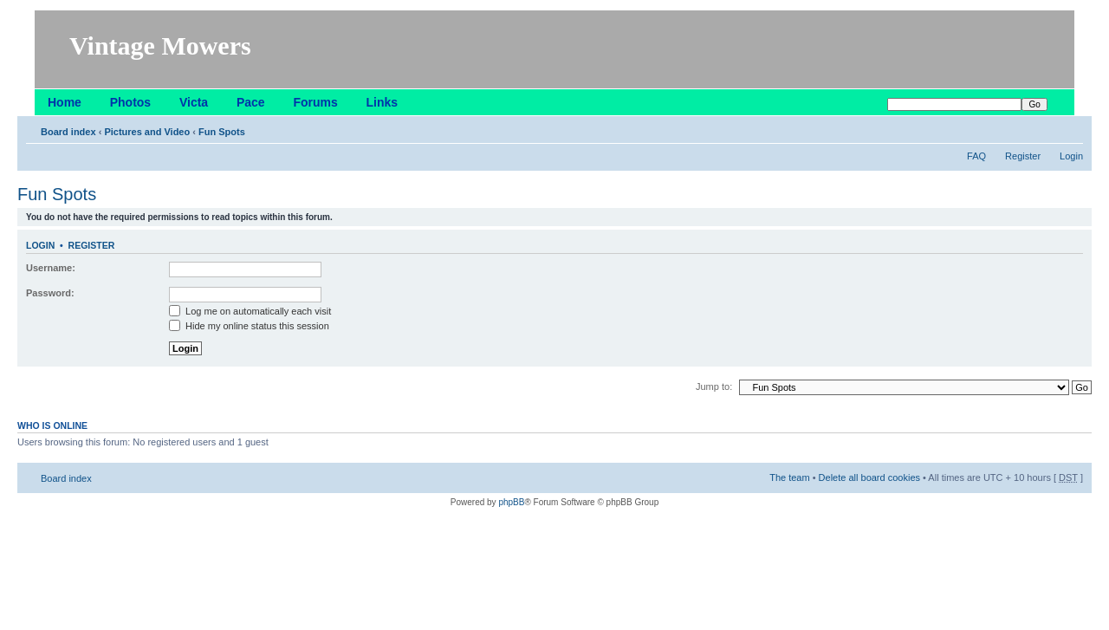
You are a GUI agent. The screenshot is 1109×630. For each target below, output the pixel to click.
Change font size (1070, 128)
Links (382, 102)
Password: (50, 293)
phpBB (511, 502)
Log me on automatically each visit (250, 311)
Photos (130, 102)
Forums (315, 102)
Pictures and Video (147, 132)
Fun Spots (221, 132)
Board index (68, 132)
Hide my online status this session (249, 326)
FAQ (976, 156)
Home (64, 102)
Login (1071, 156)
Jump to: (714, 386)
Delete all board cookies (869, 477)
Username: (50, 268)
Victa (193, 102)
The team (789, 477)
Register (1023, 156)
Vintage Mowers (160, 45)
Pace (251, 102)
